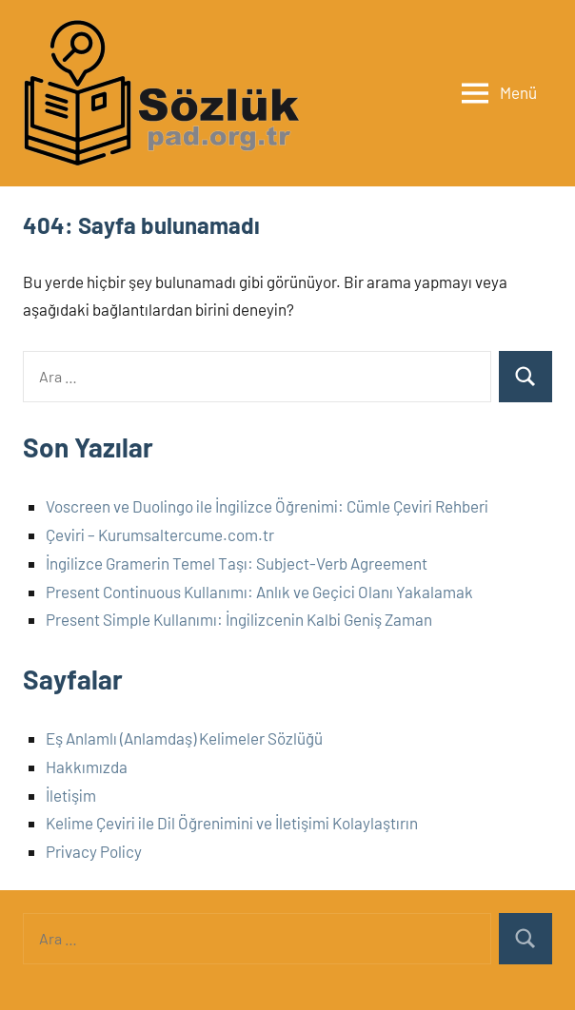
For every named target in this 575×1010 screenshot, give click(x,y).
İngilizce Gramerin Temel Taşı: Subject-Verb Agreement (236, 563)
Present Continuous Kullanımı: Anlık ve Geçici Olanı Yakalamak (259, 591)
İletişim (71, 795)
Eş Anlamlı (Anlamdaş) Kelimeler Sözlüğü (184, 738)
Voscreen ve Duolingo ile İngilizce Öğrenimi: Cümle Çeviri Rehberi (267, 505)
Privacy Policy (94, 851)
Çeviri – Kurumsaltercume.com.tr (160, 534)
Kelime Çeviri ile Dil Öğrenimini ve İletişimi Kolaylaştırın (232, 822)
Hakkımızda (87, 766)
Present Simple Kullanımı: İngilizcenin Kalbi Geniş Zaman (239, 619)
